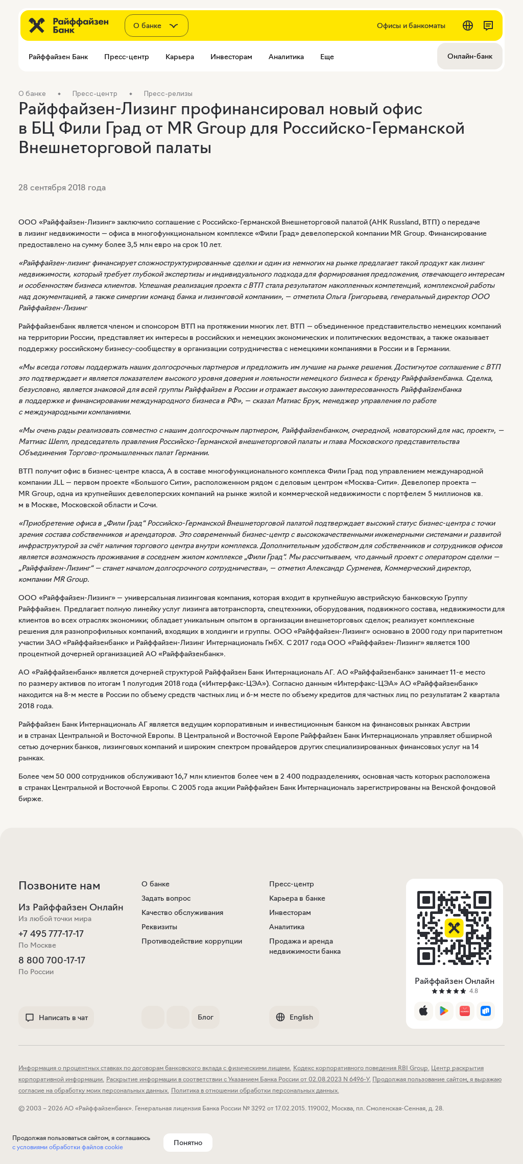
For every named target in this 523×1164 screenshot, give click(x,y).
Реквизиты (159, 926)
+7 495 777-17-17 (51, 933)
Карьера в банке (297, 898)
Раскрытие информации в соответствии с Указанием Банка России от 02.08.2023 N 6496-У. (238, 1079)
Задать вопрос (166, 898)
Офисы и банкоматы (411, 25)
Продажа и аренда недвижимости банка (305, 946)
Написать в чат (56, 1017)
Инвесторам (290, 912)
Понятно (188, 1142)
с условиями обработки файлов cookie (67, 1147)
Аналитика (286, 926)
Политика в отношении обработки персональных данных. (255, 1090)
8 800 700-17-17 (51, 960)
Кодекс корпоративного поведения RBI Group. (361, 1068)
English (294, 1017)
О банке (155, 883)
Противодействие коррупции (191, 941)
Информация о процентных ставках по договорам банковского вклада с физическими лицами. (154, 1068)
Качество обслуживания (182, 912)
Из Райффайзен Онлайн (71, 907)
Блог (205, 1017)
